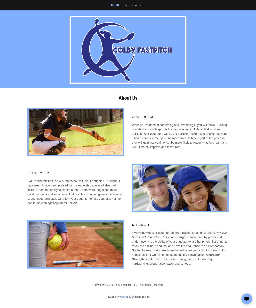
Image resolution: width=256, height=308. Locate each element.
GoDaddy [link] (125, 296)
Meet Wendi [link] (135, 5)
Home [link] (115, 5)
